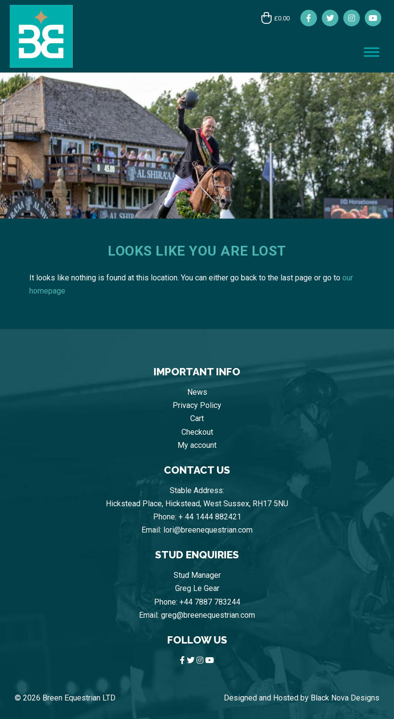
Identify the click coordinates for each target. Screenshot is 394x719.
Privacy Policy (197, 405)
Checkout (197, 432)
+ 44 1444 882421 (209, 516)
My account (197, 445)
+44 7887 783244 (209, 602)
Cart (197, 418)
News (197, 392)
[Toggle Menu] (371, 51)
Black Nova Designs (345, 697)
